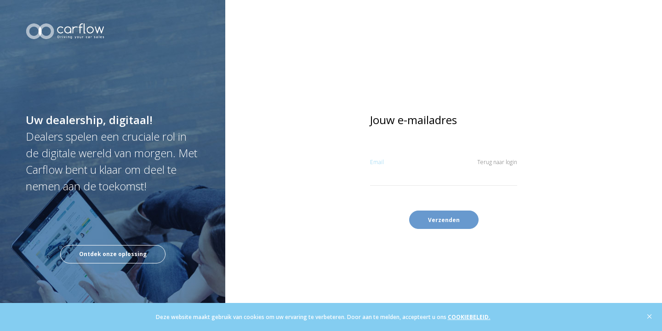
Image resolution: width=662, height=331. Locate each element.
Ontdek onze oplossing (113, 254)
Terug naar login (497, 162)
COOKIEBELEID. (469, 317)
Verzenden (444, 220)
